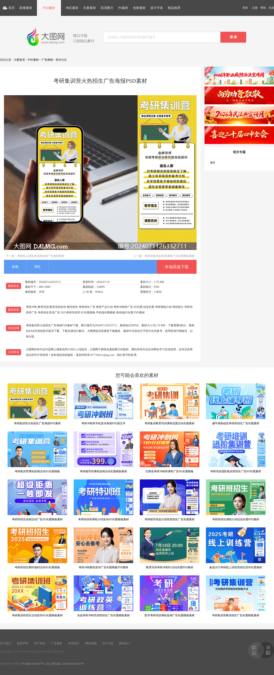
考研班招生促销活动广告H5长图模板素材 (37, 500)
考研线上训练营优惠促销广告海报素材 (40, 255)
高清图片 (107, 8)
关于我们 (5, 643)
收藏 (15, 266)
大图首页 (19, 59)
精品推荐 (174, 8)
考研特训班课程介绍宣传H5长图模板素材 (103, 500)
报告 (37, 266)
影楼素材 (25, 8)
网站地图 (90, 643)
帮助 (263, 7)
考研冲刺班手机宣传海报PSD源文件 (103, 404)
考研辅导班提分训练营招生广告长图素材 (169, 500)
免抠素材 (139, 8)
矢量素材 (89, 8)
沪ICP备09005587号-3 (33, 663)
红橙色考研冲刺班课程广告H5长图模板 (169, 452)
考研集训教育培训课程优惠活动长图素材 (169, 404)
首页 (11, 8)
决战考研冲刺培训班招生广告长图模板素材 (103, 596)
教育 (212, 162)
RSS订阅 (107, 643)
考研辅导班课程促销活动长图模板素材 (103, 452)
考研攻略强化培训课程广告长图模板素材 (170, 255)
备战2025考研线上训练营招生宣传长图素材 (235, 548)
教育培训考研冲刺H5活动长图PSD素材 (169, 548)
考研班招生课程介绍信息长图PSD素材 (235, 500)
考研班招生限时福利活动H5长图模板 (37, 548)
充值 (271, 7)
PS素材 (123, 8)
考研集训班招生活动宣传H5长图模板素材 (37, 596)
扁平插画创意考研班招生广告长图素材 (235, 404)
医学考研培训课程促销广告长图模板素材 (169, 596)
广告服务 (56, 643)
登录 (245, 7)
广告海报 (47, 59)
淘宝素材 (72, 8)
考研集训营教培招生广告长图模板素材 (235, 596)
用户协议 (39, 643)
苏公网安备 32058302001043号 (65, 663)
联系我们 (73, 643)
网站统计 (124, 643)
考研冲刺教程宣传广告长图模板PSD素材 (103, 548)
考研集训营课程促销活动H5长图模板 (37, 452)
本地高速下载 (177, 267)
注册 (255, 7)
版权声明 (22, 643)
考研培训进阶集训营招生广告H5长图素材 (235, 452)
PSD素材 (49, 8)
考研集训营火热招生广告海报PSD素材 (37, 404)
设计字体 (156, 8)
